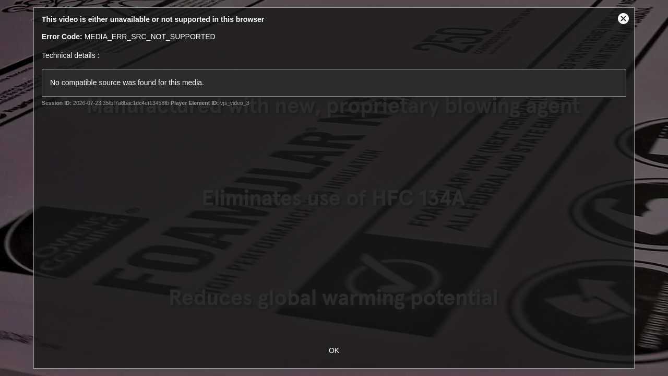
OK (334, 350)
